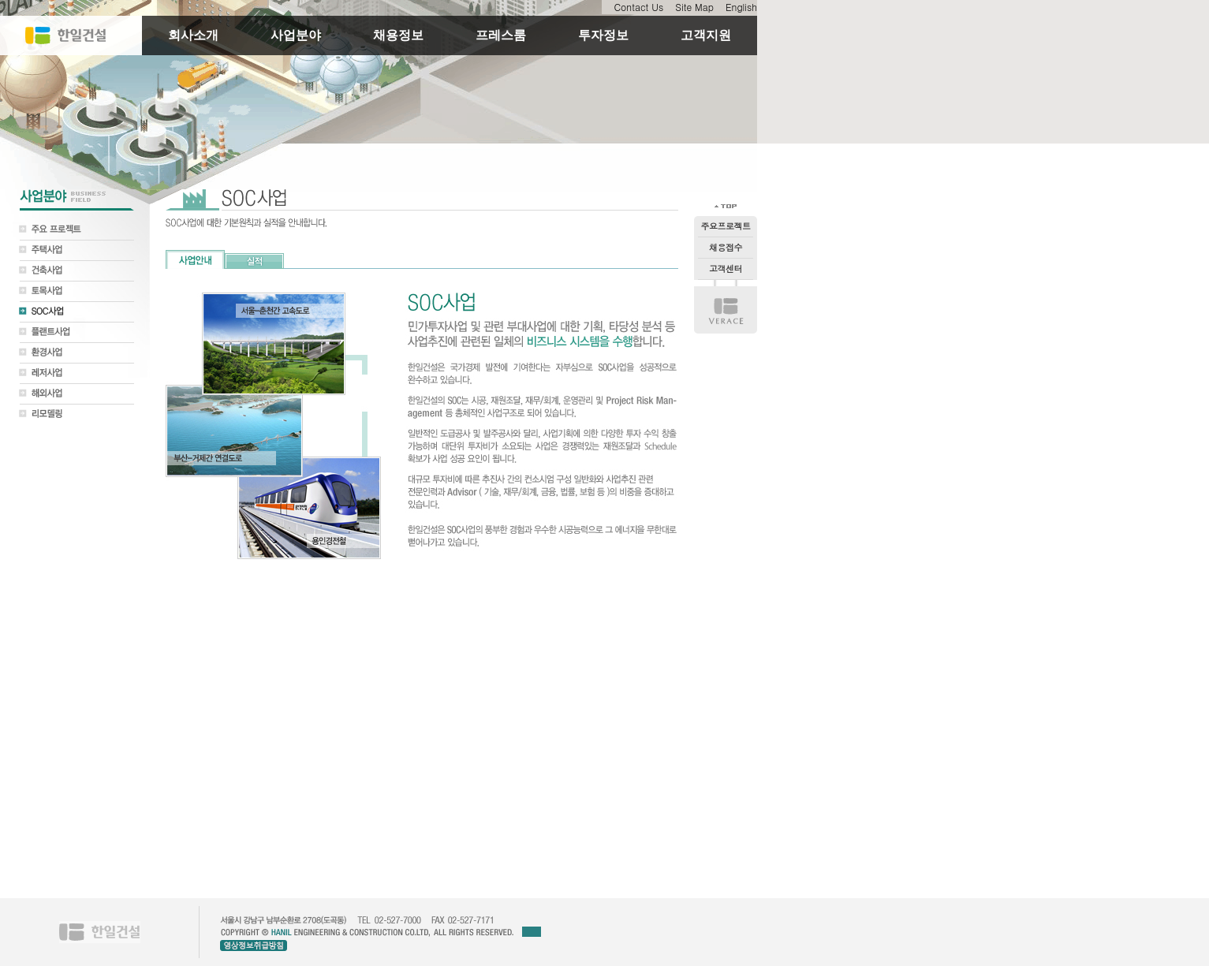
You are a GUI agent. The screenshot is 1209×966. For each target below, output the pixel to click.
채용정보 (398, 35)
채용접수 (725, 247)
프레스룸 (501, 35)
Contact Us (638, 6)
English (741, 6)
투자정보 (603, 35)
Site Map (694, 6)
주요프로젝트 (726, 226)
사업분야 (296, 35)
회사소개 (193, 35)
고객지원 (706, 35)
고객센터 (725, 268)
